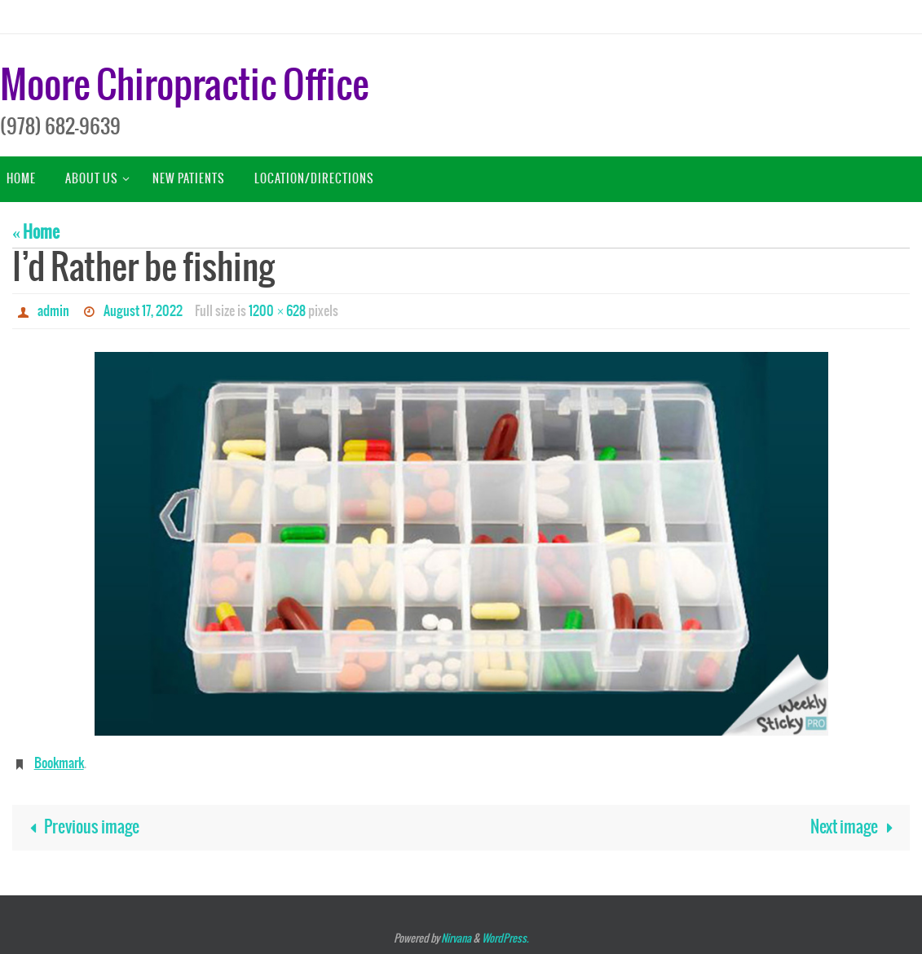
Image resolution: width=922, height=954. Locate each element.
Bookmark (59, 763)
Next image (855, 827)
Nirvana (456, 939)
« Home (36, 232)
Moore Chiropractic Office (184, 86)
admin (53, 311)
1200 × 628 (277, 311)
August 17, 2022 (143, 311)
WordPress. (505, 939)
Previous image (80, 827)
